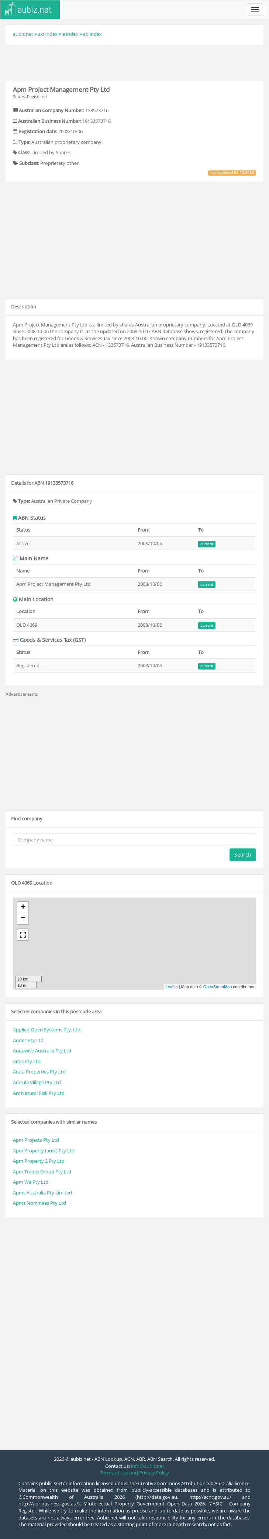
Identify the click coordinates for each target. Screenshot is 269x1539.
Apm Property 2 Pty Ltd (39, 1161)
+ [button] (23, 907)
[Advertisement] (134, 62)
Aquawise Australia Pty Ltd (42, 1050)
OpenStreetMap (217, 987)
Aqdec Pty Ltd (28, 1040)
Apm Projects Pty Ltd (36, 1140)
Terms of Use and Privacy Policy (134, 1472)
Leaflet (172, 987)
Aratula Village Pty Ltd (37, 1082)
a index (70, 34)
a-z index (48, 34)
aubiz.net (23, 34)
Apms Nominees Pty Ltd (39, 1203)
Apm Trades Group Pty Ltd (42, 1171)
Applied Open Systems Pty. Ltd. (47, 1029)
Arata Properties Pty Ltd (39, 1071)
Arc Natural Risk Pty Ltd (39, 1093)
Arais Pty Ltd (27, 1061)
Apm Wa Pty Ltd (30, 1182)
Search (242, 854)
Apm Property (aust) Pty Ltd (44, 1150)
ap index (92, 34)
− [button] (23, 918)
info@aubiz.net (147, 1466)
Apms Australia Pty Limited (42, 1192)
